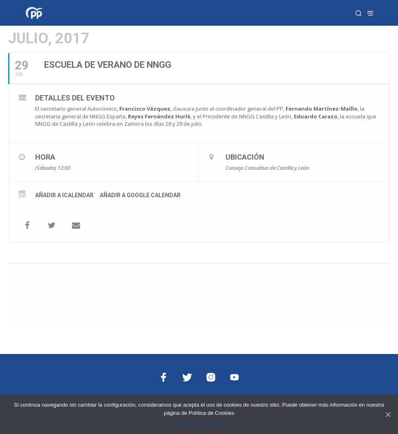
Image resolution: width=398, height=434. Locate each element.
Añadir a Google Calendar (140, 195)
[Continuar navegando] (388, 414)
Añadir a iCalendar (64, 195)
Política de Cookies (211, 413)
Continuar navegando (200, 424)
